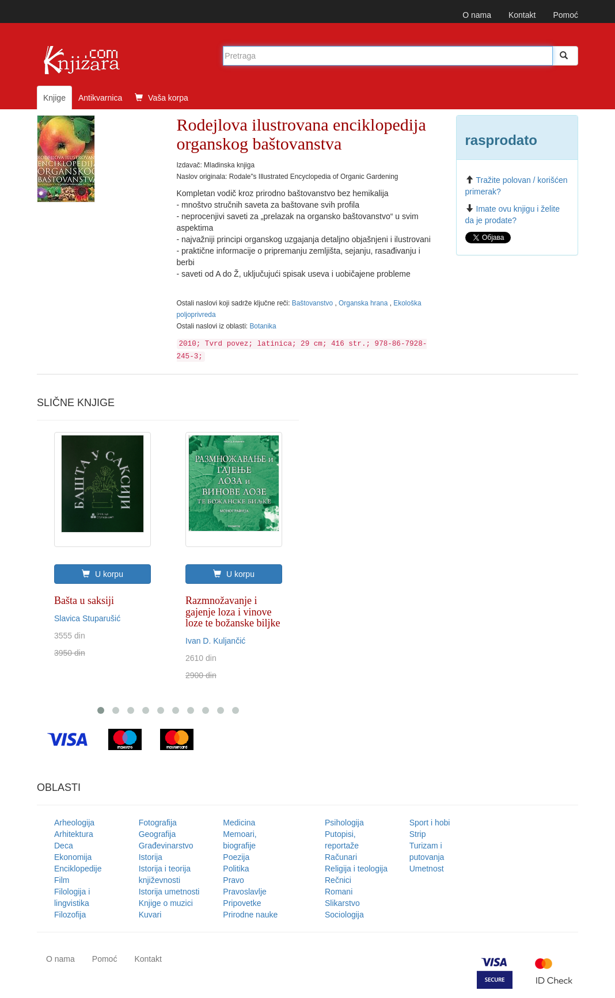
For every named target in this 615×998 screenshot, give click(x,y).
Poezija (236, 857)
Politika (236, 868)
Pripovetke (242, 903)
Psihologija (344, 822)
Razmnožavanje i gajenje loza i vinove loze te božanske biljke (232, 612)
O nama (476, 15)
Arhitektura (73, 834)
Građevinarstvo (166, 845)
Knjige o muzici (166, 903)
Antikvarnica (100, 97)
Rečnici (338, 880)
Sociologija (344, 914)
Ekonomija (73, 857)
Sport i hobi (429, 822)
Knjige (54, 97)
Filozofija (70, 914)
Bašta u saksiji (84, 600)
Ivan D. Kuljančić (215, 640)
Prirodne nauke (250, 914)
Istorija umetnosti (169, 891)
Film (61, 880)
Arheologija (74, 822)
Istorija (150, 857)
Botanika (262, 326)
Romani (338, 891)
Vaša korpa (161, 97)
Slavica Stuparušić (87, 618)
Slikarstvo (342, 903)
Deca (63, 845)
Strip (417, 834)
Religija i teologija (356, 868)
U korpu (102, 574)
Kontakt (522, 15)
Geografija (157, 834)
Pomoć (565, 15)
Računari (341, 857)
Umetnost (426, 868)
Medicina (239, 822)
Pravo (233, 880)
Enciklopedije (78, 868)
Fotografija (158, 822)
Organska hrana (364, 303)
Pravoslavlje (244, 891)
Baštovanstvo (313, 303)
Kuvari (150, 914)
